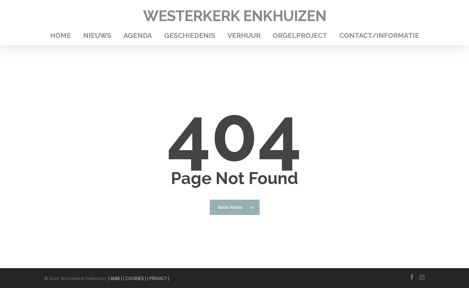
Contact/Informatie (379, 35)
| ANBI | (115, 278)
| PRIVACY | (158, 278)
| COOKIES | (134, 278)
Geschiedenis (189, 35)
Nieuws (97, 35)
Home (60, 35)
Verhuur (243, 35)
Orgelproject (300, 35)
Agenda (138, 35)
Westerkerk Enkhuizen (234, 16)
